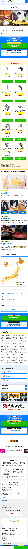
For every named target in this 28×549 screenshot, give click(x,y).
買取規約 (5, 505)
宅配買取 (7, 380)
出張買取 (7, 372)
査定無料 (14, 38)
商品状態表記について (8, 161)
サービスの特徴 (4, 190)
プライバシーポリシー (7, 507)
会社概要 (5, 500)
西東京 (9, 293)
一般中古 (7, 93)
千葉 (16, 293)
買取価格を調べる (7, 82)
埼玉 (18, 293)
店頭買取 (7, 376)
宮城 (6, 290)
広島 (6, 302)
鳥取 (9, 302)
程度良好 (20, 74)
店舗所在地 (5, 503)
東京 (6, 293)
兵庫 (13, 299)
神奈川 (13, 293)
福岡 (6, 305)
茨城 (21, 293)
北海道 (7, 288)
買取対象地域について (14, 309)
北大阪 (7, 299)
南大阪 (10, 299)
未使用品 (7, 74)
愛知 (6, 296)
